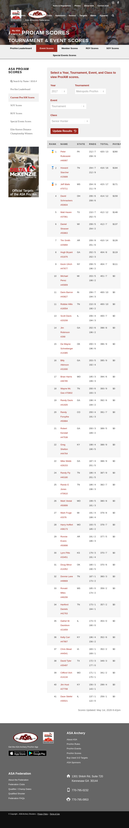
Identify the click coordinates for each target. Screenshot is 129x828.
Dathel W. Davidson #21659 (65, 625)
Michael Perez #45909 (64, 280)
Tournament (82, 85)
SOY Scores (16, 105)
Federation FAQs (16, 798)
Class (53, 115)
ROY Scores (16, 113)
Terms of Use (55, 814)
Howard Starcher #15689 (64, 172)
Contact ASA (103, 6)
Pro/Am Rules (73, 744)
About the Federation (18, 780)
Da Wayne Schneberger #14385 (66, 348)
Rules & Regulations (62, 6)
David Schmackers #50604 (66, 200)
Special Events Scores (20, 121)
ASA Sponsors (74, 762)
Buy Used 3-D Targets (77, 758)
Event (53, 100)
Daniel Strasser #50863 (64, 228)
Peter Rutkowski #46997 (65, 156)
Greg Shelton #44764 (64, 449)
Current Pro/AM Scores (22, 97)
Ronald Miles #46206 (64, 592)
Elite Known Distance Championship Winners (21, 131)
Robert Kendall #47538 (64, 433)
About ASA (89, 6)
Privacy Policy (43, 814)
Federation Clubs (16, 784)
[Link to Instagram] (113, 2)
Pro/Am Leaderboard (20, 89)
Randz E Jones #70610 (64, 489)
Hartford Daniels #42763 (64, 609)
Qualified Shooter (16, 793)
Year (53, 85)
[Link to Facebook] (118, 2)
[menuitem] (62, 6)
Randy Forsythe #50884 (64, 416)
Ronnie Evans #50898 (64, 541)
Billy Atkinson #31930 (64, 365)
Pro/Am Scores (74, 753)
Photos (77, 6)
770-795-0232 (80, 790)
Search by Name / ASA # (23, 81)
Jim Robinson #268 (65, 332)
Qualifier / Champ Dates (19, 789)
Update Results (64, 131)
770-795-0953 (80, 799)
